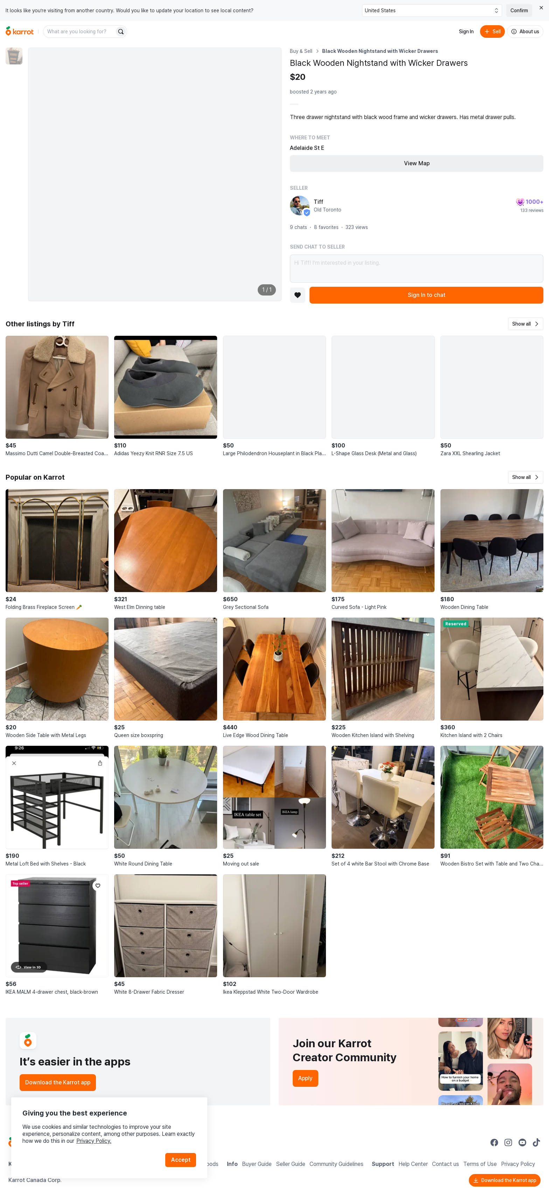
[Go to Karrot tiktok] (536, 1142)
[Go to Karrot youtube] (522, 1142)
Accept (180, 1159)
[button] (525, 324)
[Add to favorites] (297, 295)
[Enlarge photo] (155, 174)
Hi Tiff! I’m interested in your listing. (416, 269)
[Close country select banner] (541, 8)
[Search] (121, 31)
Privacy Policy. (93, 1141)
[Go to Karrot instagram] (508, 1142)
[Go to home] (20, 31)
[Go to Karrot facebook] (494, 1142)
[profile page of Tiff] (300, 205)
